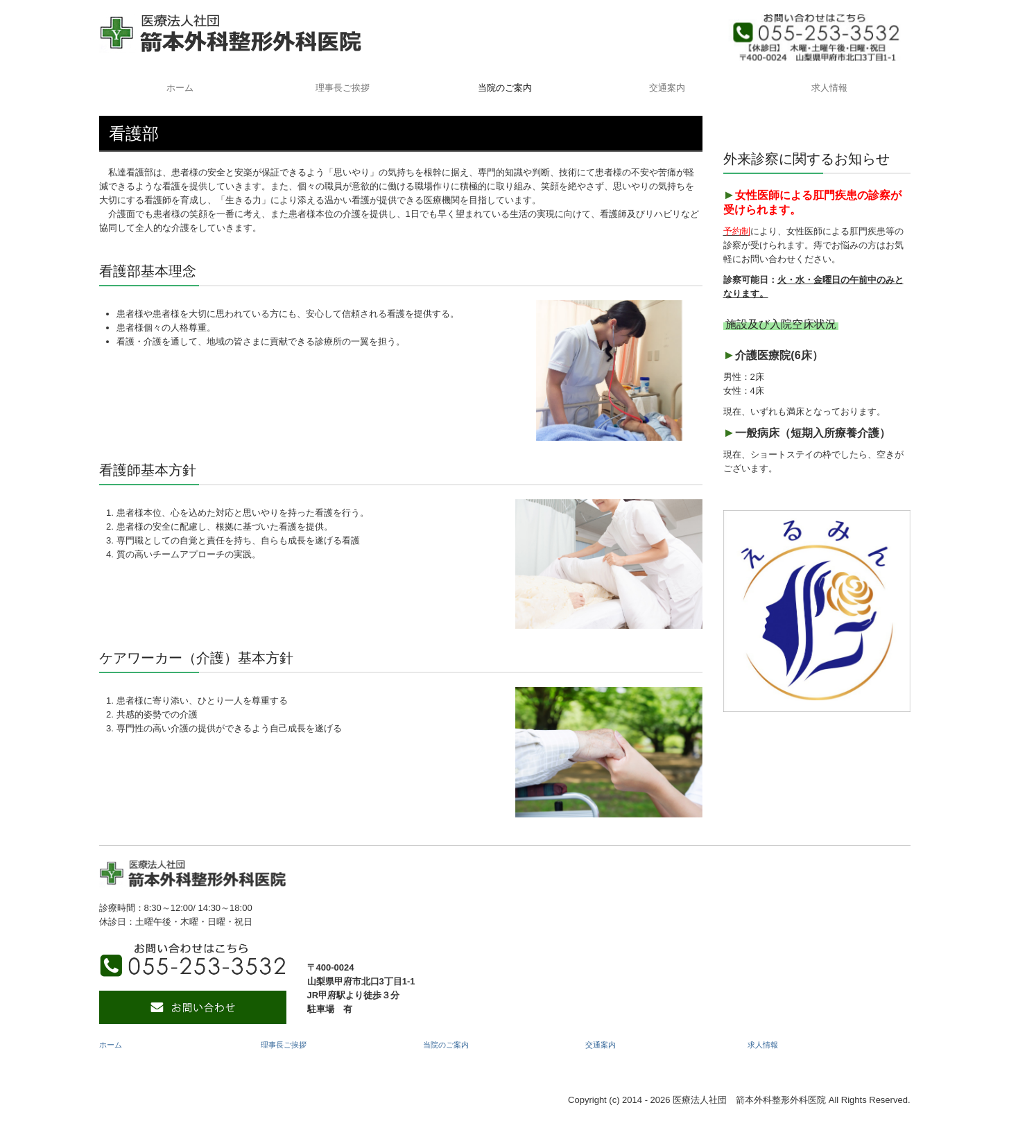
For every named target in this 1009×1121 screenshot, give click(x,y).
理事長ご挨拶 (343, 87)
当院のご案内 (505, 87)
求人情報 (829, 87)
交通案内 (667, 87)
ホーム (179, 87)
